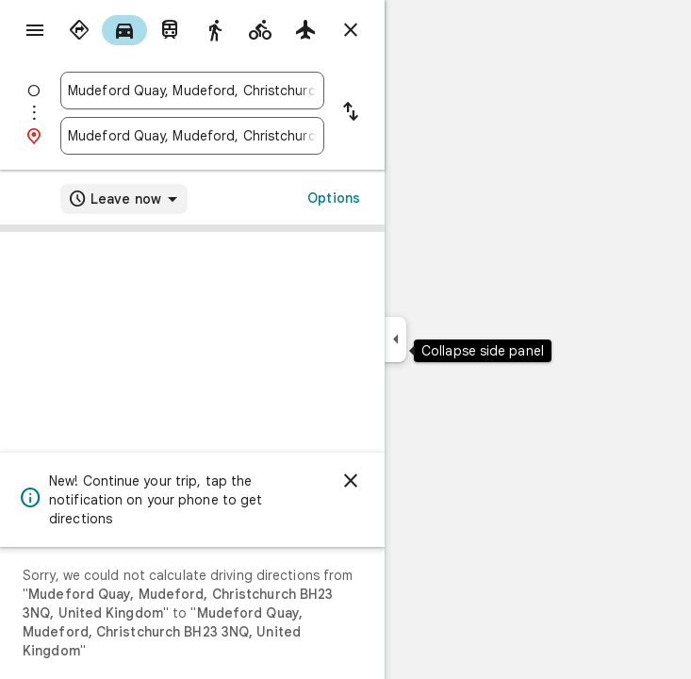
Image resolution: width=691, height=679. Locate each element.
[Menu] (35, 30)
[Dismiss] (350, 481)
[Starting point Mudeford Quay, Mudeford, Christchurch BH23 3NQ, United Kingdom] (192, 90)
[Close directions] (350, 30)
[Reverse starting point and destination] (350, 113)
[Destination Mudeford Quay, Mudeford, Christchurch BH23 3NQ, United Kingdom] (192, 135)
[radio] (79, 30)
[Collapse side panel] (395, 339)
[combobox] (192, 90)
